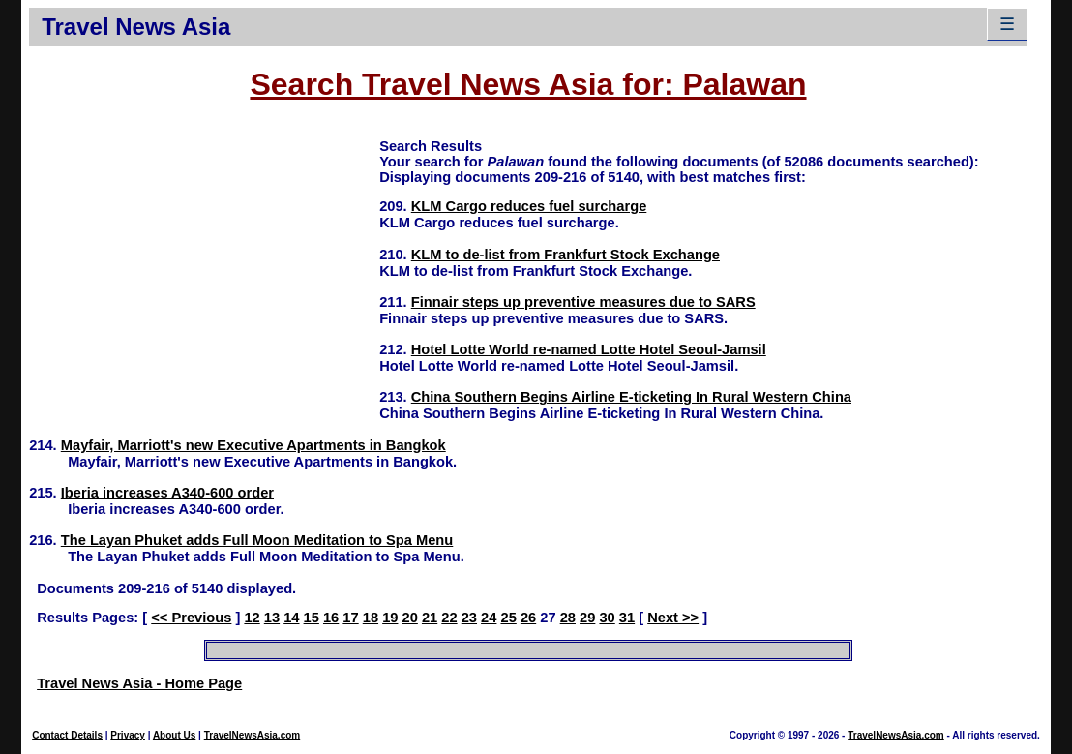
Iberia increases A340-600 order (167, 492)
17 (350, 617)
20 (410, 617)
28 (568, 617)
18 (370, 617)
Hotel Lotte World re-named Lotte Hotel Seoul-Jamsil (588, 349)
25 (508, 617)
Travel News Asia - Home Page (139, 683)
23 (469, 617)
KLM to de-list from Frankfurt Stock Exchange (565, 254)
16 (331, 617)
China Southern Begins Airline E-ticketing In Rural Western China (631, 397)
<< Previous (191, 617)
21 (429, 617)
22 (449, 617)
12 (251, 617)
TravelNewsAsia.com (252, 735)
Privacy (127, 735)
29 (587, 617)
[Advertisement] (204, 271)
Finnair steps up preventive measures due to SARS (583, 302)
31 (627, 617)
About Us (174, 735)
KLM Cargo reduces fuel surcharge (529, 206)
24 (488, 617)
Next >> (673, 617)
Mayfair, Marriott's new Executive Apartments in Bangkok (253, 445)
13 (272, 617)
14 (291, 617)
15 (311, 617)
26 (528, 617)
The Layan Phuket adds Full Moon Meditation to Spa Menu (257, 540)
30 (606, 617)
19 (390, 617)
